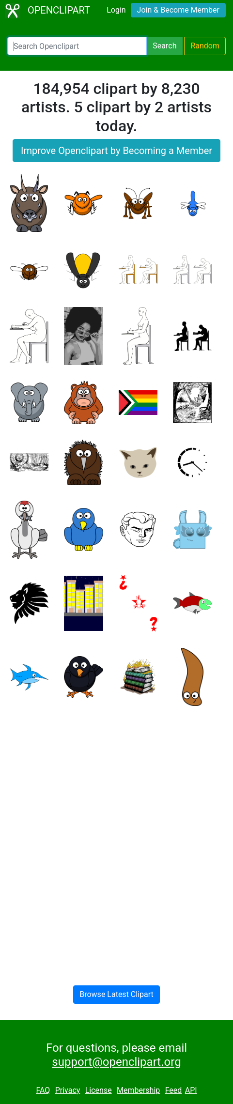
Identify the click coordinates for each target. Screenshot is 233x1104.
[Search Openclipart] (77, 46)
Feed (173, 1090)
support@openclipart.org (116, 1062)
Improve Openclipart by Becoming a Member (116, 150)
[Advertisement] (116, 837)
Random (204, 45)
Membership (138, 1090)
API (191, 1090)
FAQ (43, 1090)
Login (116, 10)
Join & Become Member (178, 10)
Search (164, 45)
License (98, 1090)
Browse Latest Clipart (116, 994)
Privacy (67, 1090)
